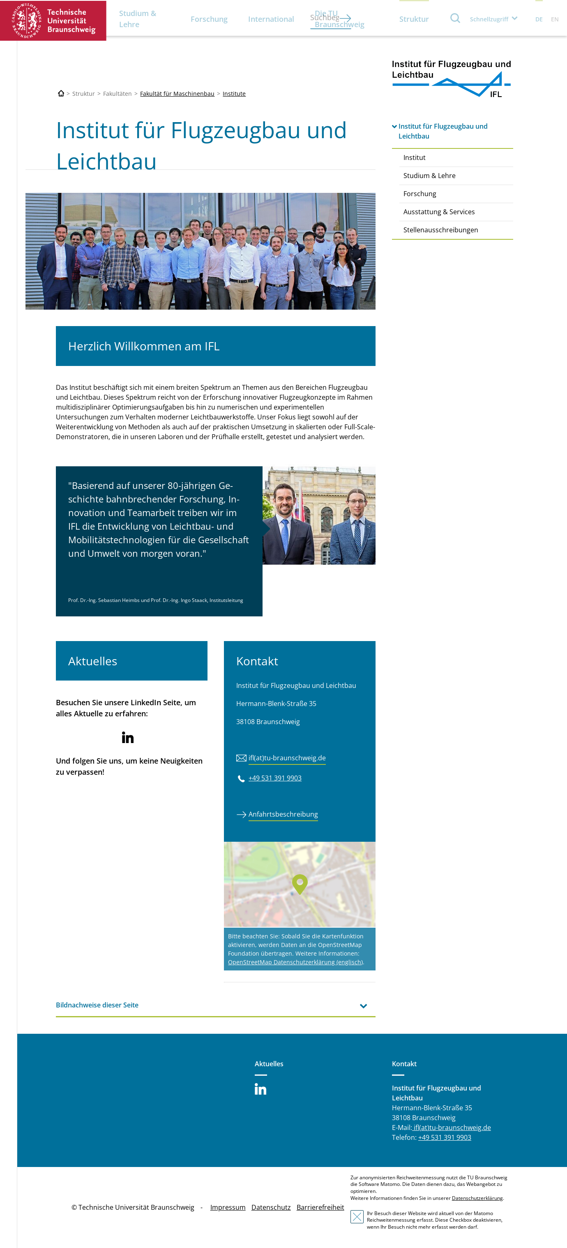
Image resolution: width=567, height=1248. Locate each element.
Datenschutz (271, 1207)
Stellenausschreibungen (440, 229)
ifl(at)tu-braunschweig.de (287, 757)
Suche (455, 18)
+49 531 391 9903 (275, 778)
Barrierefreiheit (320, 1207)
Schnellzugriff (489, 19)
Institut (414, 157)
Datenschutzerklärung (477, 1198)
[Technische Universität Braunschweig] (61, 93)
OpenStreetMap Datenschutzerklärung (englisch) (295, 962)
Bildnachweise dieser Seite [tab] (97, 1005)
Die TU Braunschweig (339, 18)
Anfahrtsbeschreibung (283, 814)
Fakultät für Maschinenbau (177, 93)
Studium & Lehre (137, 18)
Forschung (209, 19)
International (271, 19)
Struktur (414, 19)
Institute (234, 93)
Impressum (228, 1207)
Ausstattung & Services (439, 211)
